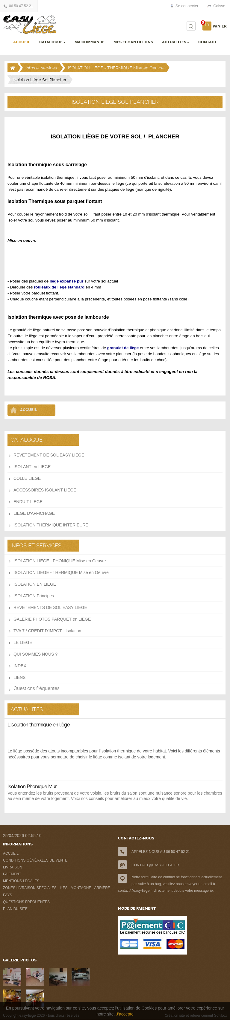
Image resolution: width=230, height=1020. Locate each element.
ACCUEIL (21, 42)
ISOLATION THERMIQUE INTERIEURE (50, 525)
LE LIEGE (22, 642)
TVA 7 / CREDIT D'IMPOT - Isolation (47, 630)
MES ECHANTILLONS (133, 42)
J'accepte (125, 1014)
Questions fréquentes (36, 688)
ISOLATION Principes (33, 595)
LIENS (19, 677)
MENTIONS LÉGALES (21, 881)
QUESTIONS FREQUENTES (26, 902)
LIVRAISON (12, 867)
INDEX (19, 665)
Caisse (219, 6)
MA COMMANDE (90, 42)
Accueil (28, 410)
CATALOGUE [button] (52, 42)
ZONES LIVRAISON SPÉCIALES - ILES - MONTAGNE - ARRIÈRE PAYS (56, 891)
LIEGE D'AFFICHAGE (34, 513)
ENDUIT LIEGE (28, 501)
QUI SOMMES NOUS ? (35, 654)
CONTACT (207, 42)
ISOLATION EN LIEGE (34, 584)
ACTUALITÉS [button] (175, 42)
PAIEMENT (12, 874)
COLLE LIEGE (27, 478)
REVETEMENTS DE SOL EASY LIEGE (50, 607)
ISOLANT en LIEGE (32, 466)
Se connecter (187, 6)
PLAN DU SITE (15, 909)
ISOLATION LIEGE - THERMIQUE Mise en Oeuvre (116, 67)
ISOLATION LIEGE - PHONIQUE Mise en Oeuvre (59, 560)
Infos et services (41, 67)
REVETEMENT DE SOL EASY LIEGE (48, 455)
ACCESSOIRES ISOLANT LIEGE (44, 490)
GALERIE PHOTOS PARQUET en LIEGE (52, 619)
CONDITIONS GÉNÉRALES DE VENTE (35, 860)
